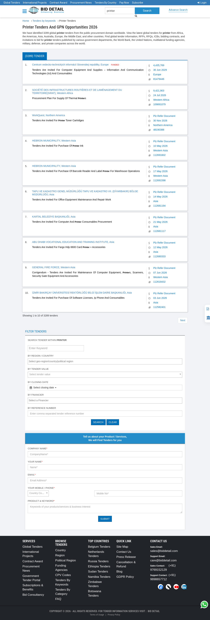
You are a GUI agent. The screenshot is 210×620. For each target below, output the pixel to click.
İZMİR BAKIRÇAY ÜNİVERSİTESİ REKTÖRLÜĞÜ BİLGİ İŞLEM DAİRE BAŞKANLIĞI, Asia (82, 292)
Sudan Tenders (98, 571)
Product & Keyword (41, 501)
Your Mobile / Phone (41, 488)
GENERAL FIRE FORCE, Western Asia (53, 267)
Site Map (122, 546)
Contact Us (123, 551)
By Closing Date (38, 382)
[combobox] (105, 361)
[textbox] (106, 361)
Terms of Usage (97, 614)
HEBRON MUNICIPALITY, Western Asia (54, 140)
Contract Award (58, 2)
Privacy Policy (114, 614)
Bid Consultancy (33, 594)
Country (60, 550)
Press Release (126, 557)
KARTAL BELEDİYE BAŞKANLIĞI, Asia (53, 216)
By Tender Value (38, 369)
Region (60, 555)
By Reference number (42, 408)
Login (202, 2)
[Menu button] (25, 11)
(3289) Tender (34, 56)
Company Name (37, 448)
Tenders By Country (105, 2)
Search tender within (47, 340)
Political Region (65, 560)
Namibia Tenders (99, 576)
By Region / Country (41, 355)
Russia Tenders (98, 561)
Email (31, 474)
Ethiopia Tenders (99, 566)
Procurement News (81, 2)
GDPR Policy (125, 576)
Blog (119, 571)
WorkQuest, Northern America (48, 115)
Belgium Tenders (99, 546)
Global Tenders (12, 2)
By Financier (36, 395)
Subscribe (137, 2)
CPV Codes (63, 575)
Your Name (35, 461)
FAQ (58, 599)
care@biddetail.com (163, 560)
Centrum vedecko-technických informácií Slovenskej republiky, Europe (70, 64)
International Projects (35, 2)
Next (182, 320)
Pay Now (124, 2)
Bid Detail (154, 611)
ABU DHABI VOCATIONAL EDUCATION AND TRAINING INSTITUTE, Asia (73, 242)
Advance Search (178, 9)
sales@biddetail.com (164, 551)
